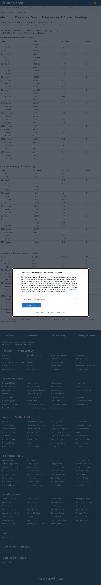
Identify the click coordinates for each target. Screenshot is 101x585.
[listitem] (50, 299)
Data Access (50, 312)
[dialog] (50, 292)
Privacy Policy (61, 312)
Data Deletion (39, 312)
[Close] (85, 272)
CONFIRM (31, 305)
